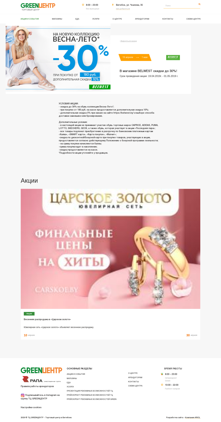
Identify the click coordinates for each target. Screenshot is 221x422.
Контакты (133, 382)
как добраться (123, 9)
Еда (69, 383)
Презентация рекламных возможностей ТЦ (90, 391)
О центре (133, 373)
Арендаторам (135, 377)
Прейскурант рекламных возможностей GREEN (91, 399)
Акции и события (76, 374)
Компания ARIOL (192, 417)
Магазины (72, 378)
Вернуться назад (128, 41)
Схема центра (135, 386)
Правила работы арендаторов (37, 387)
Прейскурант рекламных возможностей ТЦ (90, 395)
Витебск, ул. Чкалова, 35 (129, 5)
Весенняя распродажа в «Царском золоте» (47, 320)
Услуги (70, 387)
